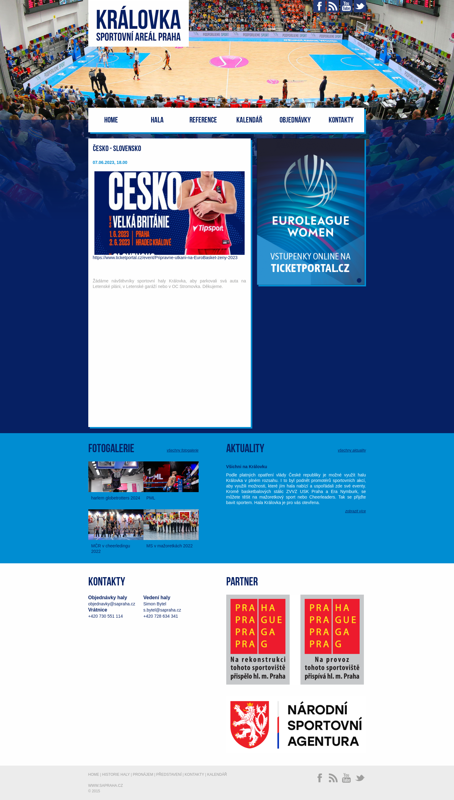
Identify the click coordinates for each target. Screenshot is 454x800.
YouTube (346, 6)
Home (111, 120)
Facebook (319, 6)
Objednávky (295, 120)
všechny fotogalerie (182, 450)
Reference (203, 120)
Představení (169, 774)
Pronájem (143, 774)
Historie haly (116, 774)
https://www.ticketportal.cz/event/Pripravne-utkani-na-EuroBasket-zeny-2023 (165, 257)
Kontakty (341, 120)
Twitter (360, 6)
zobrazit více (355, 511)
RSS (333, 6)
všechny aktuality (352, 450)
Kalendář (249, 120)
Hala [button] (157, 120)
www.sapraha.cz (105, 785)
